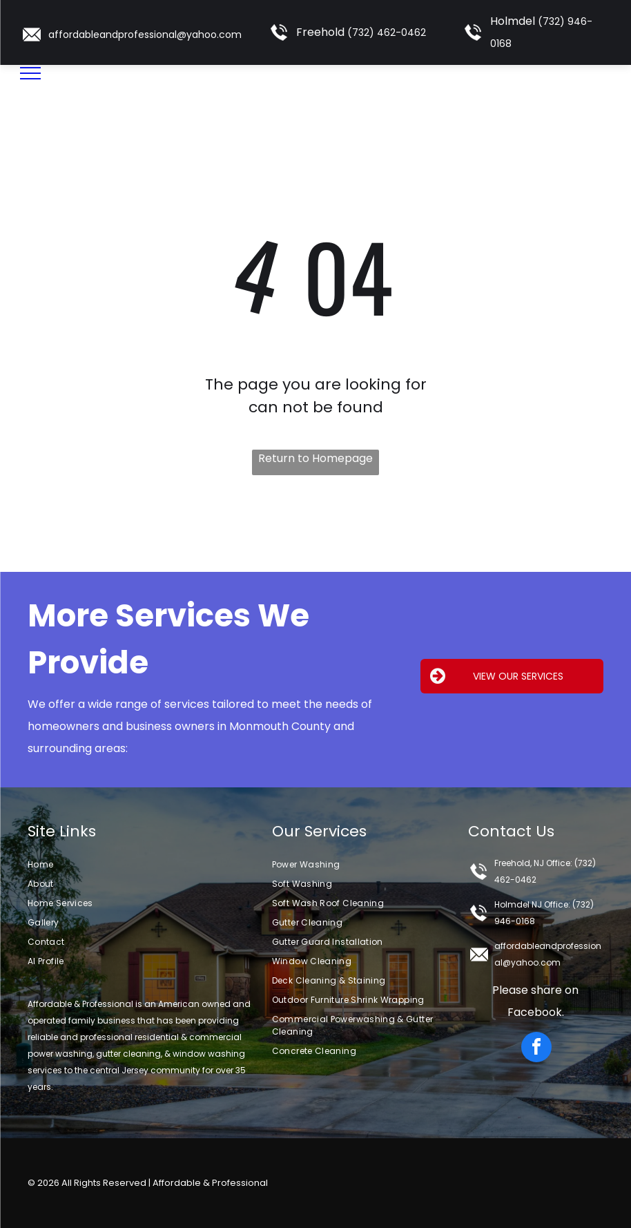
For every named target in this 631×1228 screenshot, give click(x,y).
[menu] (30, 73)
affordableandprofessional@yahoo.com (145, 34)
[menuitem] (143, 864)
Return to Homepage (315, 458)
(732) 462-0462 (386, 32)
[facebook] (536, 1049)
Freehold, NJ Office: (533, 863)
